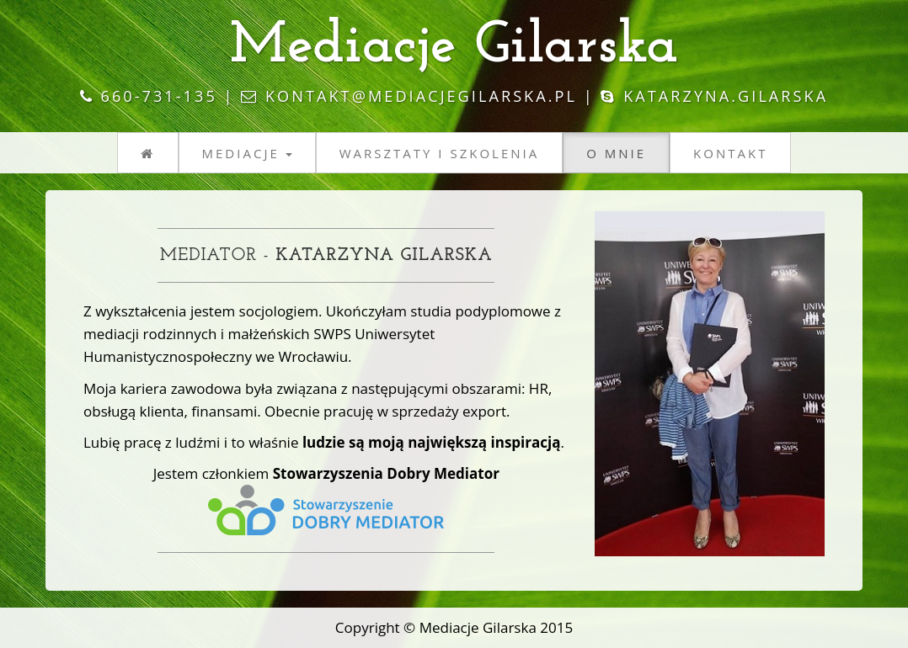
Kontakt (730, 153)
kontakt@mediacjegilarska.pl (421, 96)
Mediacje (247, 153)
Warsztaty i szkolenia (439, 153)
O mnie (616, 153)
